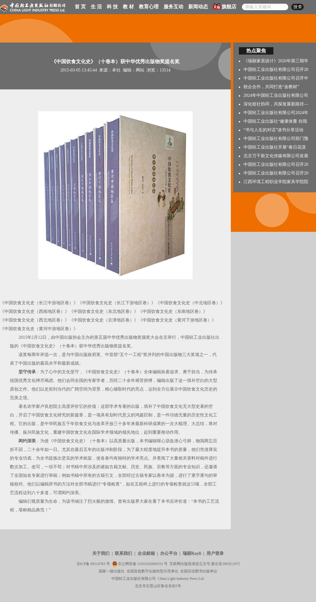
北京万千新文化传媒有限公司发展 (275, 156)
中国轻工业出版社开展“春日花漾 (274, 147)
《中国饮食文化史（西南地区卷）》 (34, 311)
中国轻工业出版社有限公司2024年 (275, 112)
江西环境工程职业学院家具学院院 (275, 181)
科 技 (112, 6)
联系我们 (123, 553)
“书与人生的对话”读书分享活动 (273, 130)
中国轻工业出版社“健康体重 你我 (275, 121)
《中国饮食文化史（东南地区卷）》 (172, 311)
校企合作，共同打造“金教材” (271, 86)
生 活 (96, 6)
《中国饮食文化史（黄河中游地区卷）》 (39, 328)
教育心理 (149, 6)
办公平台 (168, 553)
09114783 (97, 564)
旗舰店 (224, 6)
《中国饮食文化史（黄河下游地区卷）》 (177, 320)
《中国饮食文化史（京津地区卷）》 (103, 320)
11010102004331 (150, 564)
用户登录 (215, 553)
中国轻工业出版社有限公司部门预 (275, 138)
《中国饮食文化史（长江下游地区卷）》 (117, 303)
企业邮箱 (146, 553)
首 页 (80, 6)
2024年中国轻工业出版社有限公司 (275, 95)
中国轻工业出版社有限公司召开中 (275, 78)
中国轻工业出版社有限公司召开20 (275, 69)
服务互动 (173, 6)
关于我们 (101, 553)
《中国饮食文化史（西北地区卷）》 (34, 320)
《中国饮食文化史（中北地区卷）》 (190, 303)
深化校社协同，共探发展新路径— (275, 104)
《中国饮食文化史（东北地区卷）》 (103, 311)
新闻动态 (198, 6)
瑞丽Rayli (192, 553)
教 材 (128, 6)
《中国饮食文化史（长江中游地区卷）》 (39, 303)
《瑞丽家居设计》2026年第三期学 (275, 61)
